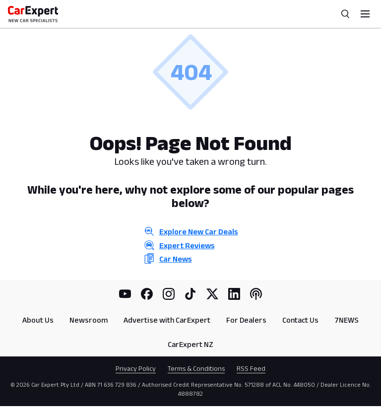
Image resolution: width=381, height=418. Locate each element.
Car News (175, 259)
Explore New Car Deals (198, 231)
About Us (38, 320)
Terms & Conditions (196, 368)
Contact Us (300, 320)
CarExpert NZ (190, 344)
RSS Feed (251, 368)
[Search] (345, 14)
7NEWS (346, 320)
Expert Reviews (187, 245)
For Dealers (246, 320)
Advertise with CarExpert (167, 320)
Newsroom (88, 320)
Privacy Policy (136, 368)
